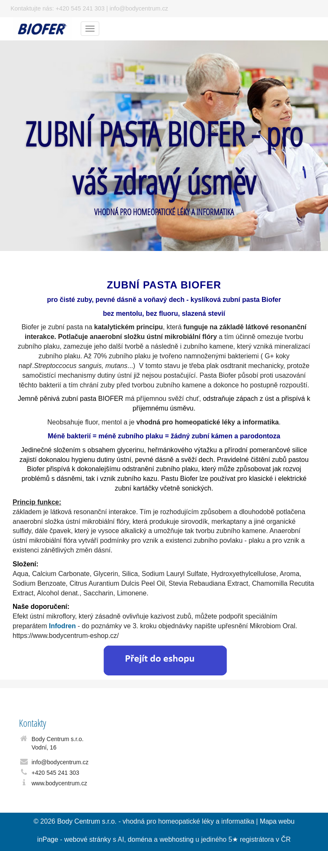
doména (140, 839)
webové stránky (87, 839)
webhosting (176, 839)
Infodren (62, 626)
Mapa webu (277, 821)
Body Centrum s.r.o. (86, 821)
